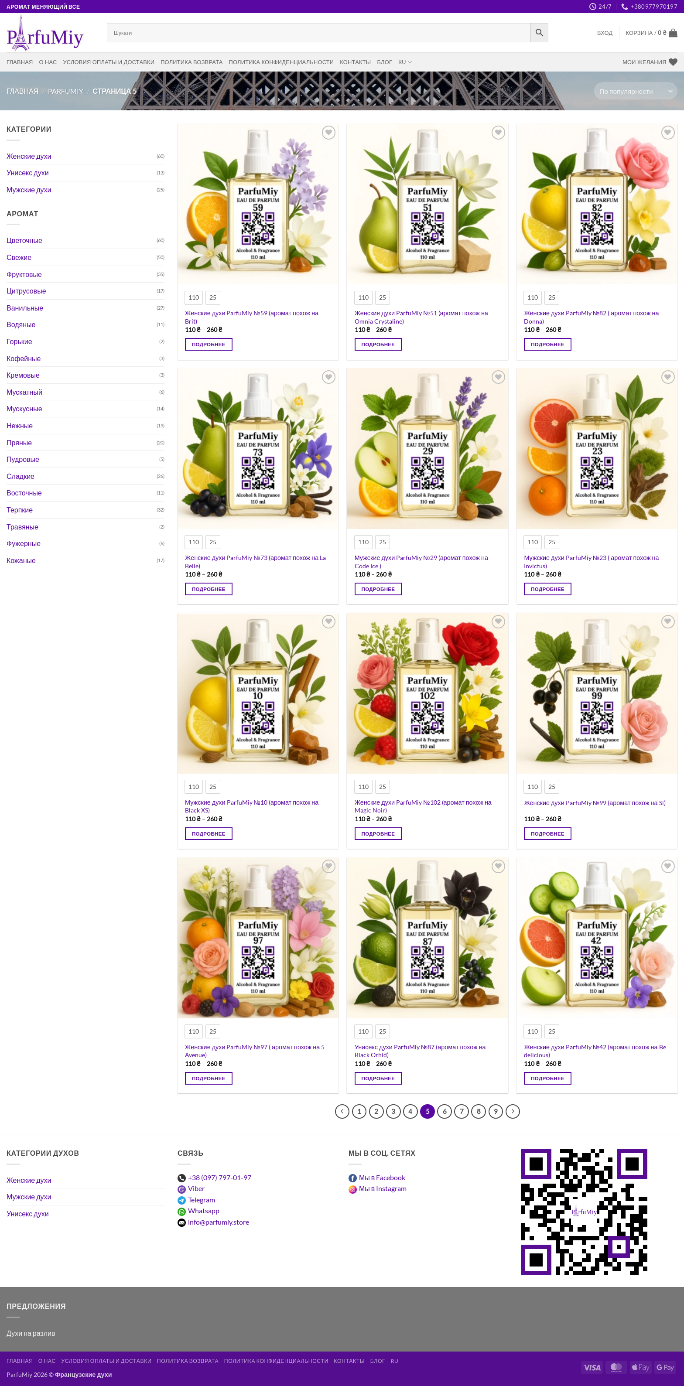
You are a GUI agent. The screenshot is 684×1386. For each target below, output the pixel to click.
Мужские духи (29, 189)
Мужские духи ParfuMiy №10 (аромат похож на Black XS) (251, 806)
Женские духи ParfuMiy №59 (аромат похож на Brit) (251, 317)
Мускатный (24, 392)
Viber (196, 1188)
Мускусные (24, 408)
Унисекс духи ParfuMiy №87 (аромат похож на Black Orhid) (420, 1051)
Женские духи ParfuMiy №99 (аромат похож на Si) (594, 802)
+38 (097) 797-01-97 (219, 1177)
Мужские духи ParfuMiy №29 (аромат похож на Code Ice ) (421, 562)
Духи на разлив (31, 1333)
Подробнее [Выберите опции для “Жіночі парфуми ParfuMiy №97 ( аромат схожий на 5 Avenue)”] (209, 1078)
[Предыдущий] (342, 1111)
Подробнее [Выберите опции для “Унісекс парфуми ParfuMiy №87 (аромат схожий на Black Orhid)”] (378, 1078)
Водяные (21, 324)
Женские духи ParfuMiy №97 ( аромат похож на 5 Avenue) (255, 1051)
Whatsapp (203, 1210)
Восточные (24, 492)
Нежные (20, 425)
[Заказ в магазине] (635, 90)
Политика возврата (191, 61)
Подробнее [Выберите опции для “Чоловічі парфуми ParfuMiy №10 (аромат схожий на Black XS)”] (209, 833)
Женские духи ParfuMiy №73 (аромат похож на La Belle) (255, 562)
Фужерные (24, 543)
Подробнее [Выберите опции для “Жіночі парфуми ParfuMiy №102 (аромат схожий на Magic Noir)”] (378, 833)
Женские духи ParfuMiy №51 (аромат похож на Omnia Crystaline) (421, 317)
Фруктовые (24, 274)
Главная (20, 61)
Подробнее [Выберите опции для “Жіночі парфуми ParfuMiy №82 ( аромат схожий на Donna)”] (547, 344)
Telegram (201, 1199)
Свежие (19, 257)
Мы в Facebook (382, 1177)
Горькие (19, 341)
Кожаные (21, 560)
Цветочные (24, 240)
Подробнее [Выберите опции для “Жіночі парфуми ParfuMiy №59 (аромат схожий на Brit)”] (209, 344)
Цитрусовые (26, 291)
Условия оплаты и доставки (108, 61)
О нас (48, 61)
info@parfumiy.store (218, 1222)
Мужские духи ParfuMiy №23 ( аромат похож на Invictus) (591, 562)
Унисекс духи (28, 172)
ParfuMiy (65, 91)
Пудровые (23, 459)
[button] (604, 32)
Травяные (22, 526)
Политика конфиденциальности (281, 61)
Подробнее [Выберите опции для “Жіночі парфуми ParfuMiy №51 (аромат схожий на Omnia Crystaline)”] (378, 344)
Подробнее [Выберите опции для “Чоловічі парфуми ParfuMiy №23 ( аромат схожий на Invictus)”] (547, 589)
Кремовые (23, 375)
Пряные (19, 442)
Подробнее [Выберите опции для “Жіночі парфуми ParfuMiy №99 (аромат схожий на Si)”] (547, 833)
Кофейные (24, 358)
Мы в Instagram (383, 1188)
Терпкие (20, 509)
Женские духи (29, 156)
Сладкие (20, 476)
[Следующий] (513, 1111)
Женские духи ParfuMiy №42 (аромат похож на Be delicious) (595, 1051)
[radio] (193, 297)
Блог (384, 61)
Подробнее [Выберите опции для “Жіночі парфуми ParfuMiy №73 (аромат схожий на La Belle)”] (209, 589)
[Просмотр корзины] (651, 32)
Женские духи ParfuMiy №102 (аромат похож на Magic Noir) (423, 806)
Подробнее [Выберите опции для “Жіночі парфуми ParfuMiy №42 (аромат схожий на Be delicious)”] (547, 1078)
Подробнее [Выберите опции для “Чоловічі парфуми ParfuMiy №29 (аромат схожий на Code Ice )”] (378, 589)
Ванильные (25, 308)
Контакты (355, 61)
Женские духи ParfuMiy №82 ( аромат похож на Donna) (591, 317)
